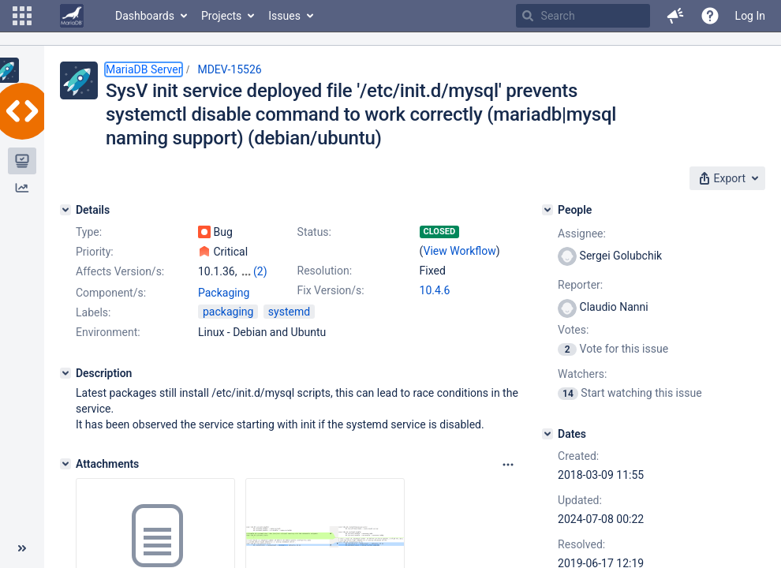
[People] (547, 209)
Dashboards (144, 15)
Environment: (108, 332)
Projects (221, 15)
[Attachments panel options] (508, 464)
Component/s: (111, 292)
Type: (89, 232)
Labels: (93, 312)
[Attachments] (65, 463)
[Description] (65, 373)
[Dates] (547, 433)
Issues (284, 15)
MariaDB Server (143, 69)
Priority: (95, 251)
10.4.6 (435, 290)
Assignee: (582, 233)
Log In (750, 15)
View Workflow (460, 251)
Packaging (223, 292)
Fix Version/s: (330, 290)
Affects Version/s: (120, 271)
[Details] (65, 209)
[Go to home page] (72, 16)
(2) (260, 271)
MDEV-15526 (229, 69)
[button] (22, 16)
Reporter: (580, 284)
